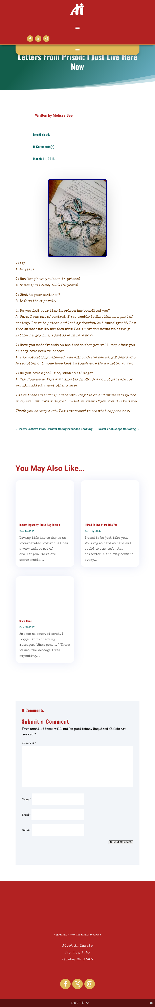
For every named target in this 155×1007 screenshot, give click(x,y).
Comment (29, 743)
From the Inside (41, 134)
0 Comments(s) (43, 146)
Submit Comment (121, 842)
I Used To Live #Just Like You (101, 525)
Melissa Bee (63, 115)
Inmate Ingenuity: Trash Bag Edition (39, 525)
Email (26, 815)
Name (26, 799)
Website (26, 830)
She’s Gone (25, 621)
